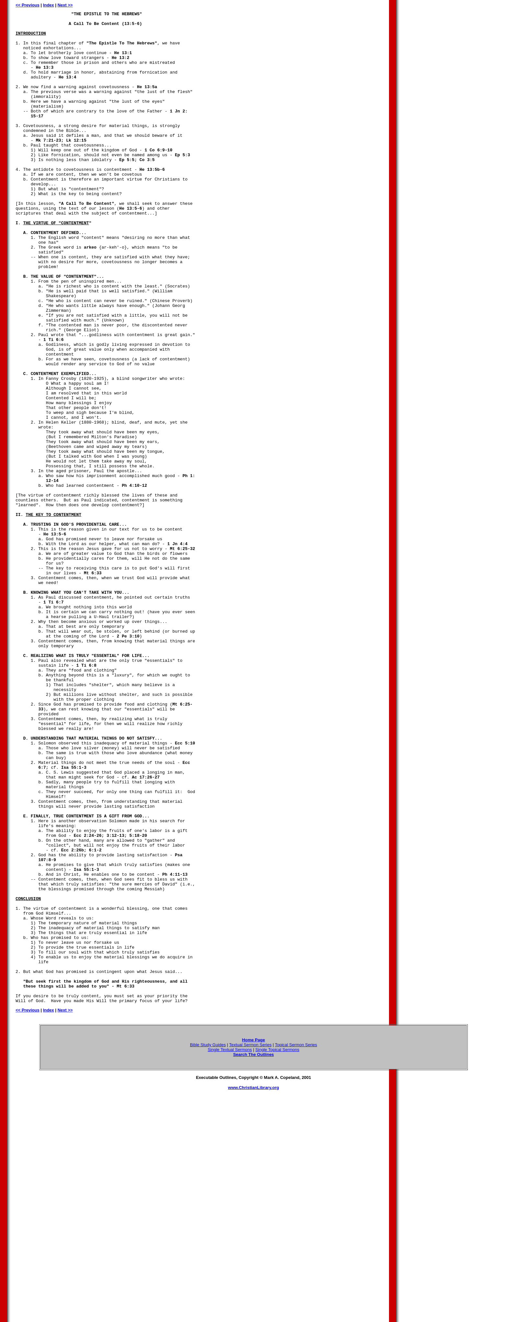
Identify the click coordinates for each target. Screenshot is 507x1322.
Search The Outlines (253, 1252)
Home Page (253, 1238)
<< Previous (28, 5)
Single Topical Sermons (277, 1248)
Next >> (65, 5)
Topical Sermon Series (296, 1243)
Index (48, 5)
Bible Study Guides (208, 1243)
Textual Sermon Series (250, 1243)
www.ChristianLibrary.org (253, 1285)
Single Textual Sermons (230, 1248)
